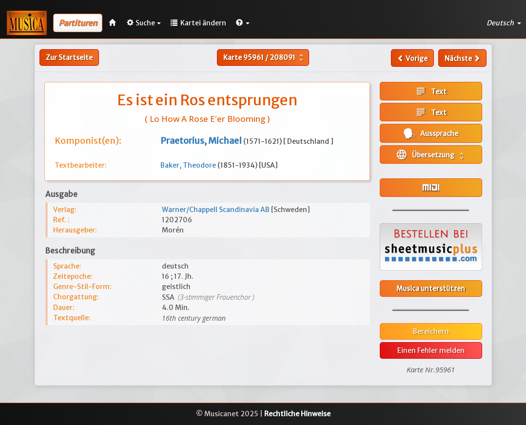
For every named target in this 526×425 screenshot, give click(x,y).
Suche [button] (144, 23)
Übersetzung (431, 154)
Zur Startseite (69, 57)
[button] (242, 23)
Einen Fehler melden (431, 350)
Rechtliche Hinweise (297, 413)
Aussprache (431, 133)
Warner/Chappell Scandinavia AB (216, 209)
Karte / (264, 57)
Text (431, 91)
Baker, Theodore (188, 165)
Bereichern (431, 331)
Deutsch (504, 23)
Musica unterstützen (430, 288)
